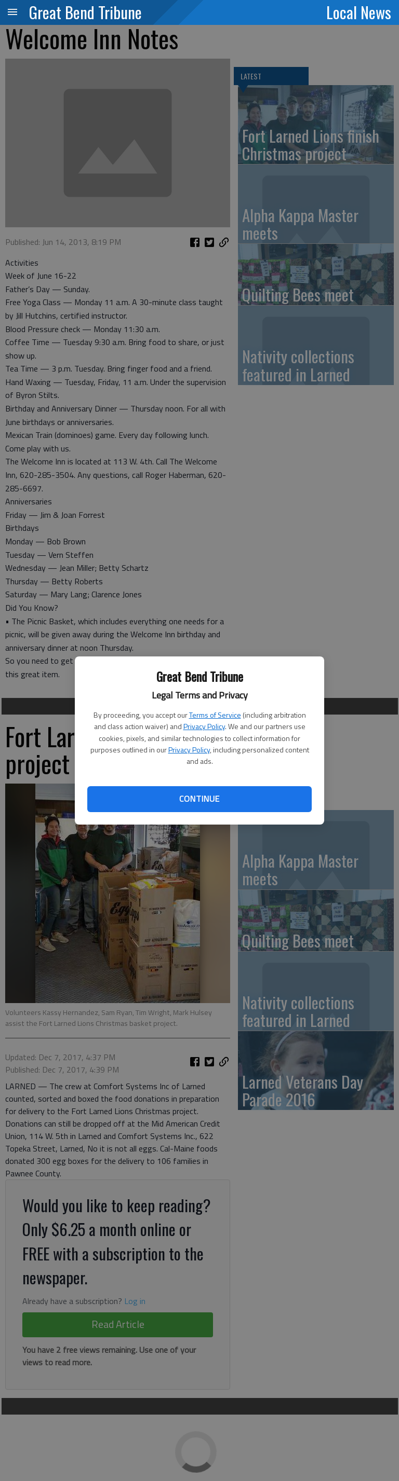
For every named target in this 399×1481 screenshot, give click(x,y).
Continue (199, 798)
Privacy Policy (204, 726)
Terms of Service (215, 714)
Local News (358, 12)
